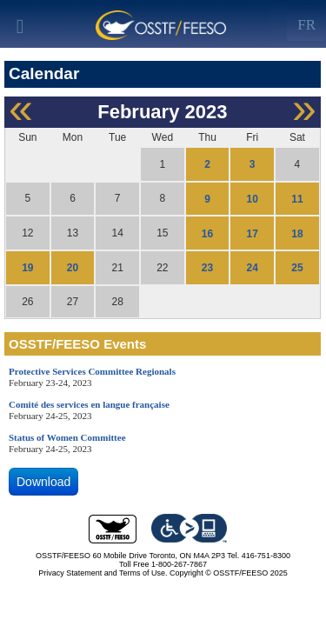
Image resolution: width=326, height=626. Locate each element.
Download (43, 482)
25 (297, 268)
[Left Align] (306, 22)
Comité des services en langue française (89, 404)
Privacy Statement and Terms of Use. (102, 573)
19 (27, 268)
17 (252, 233)
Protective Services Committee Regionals (92, 371)
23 (207, 268)
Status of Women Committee (67, 437)
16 (207, 233)
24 (252, 268)
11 (297, 199)
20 (72, 268)
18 (297, 233)
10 (252, 199)
